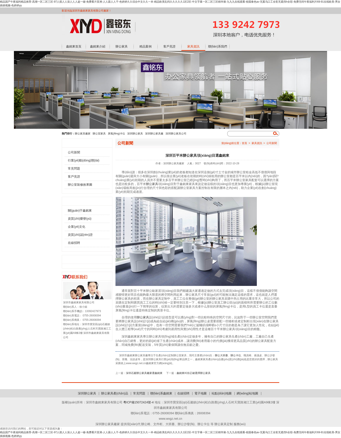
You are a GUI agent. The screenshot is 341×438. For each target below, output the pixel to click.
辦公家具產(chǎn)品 (114, 393)
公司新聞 (74, 152)
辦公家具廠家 (82, 133)
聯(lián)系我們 (217, 46)
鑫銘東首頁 (73, 46)
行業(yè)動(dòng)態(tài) (83, 160)
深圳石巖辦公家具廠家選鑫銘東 (144, 373)
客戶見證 (169, 46)
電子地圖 (200, 393)
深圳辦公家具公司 (175, 133)
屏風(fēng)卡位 (116, 133)
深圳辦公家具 (135, 133)
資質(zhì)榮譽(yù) (79, 218)
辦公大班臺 (221, 355)
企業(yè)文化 (76, 226)
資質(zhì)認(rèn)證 (80, 234)
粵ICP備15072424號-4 (138, 402)
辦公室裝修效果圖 (80, 184)
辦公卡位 (236, 355)
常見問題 (74, 168)
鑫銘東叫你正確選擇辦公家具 (194, 373)
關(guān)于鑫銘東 (80, 210)
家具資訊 (193, 46)
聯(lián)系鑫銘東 (161, 393)
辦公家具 (121, 46)
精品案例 (145, 46)
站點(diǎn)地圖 (222, 393)
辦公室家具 (99, 133)
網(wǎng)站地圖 (247, 393)
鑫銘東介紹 (97, 46)
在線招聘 (74, 242)
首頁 (244, 143)
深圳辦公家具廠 (154, 133)
